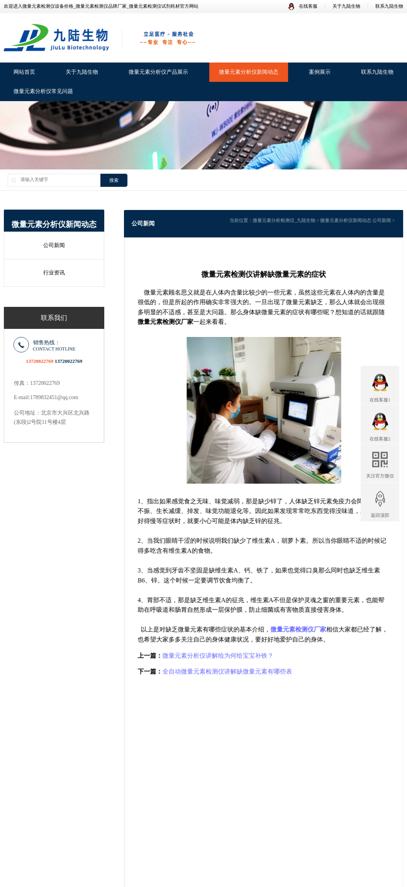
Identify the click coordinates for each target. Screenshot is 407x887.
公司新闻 (52, 245)
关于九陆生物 (346, 6)
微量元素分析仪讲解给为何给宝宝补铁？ (222, 655)
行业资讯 (52, 273)
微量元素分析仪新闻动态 (248, 73)
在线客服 (302, 6)
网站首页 (24, 73)
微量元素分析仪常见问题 (43, 92)
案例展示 (320, 73)
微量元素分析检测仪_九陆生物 (288, 220)
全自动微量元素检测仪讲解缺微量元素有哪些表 (232, 671)
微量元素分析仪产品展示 (158, 73)
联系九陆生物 (389, 6)
